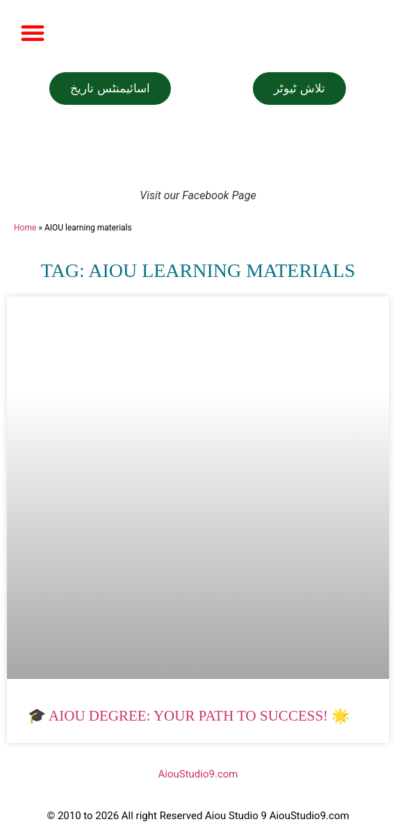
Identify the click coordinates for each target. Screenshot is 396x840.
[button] (32, 32)
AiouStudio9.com (198, 774)
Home (25, 228)
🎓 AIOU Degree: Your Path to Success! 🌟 (188, 715)
